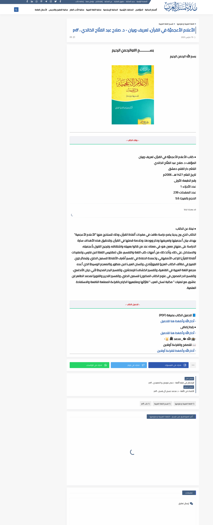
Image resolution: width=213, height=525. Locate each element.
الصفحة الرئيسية (142, 2)
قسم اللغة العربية (166, 24)
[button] (169, 365)
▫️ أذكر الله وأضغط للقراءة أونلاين (176, 350)
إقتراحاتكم (99, 2)
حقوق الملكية (119, 2)
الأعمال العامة (41, 10)
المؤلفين (139, 10)
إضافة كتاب (80, 2)
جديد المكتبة (130, 2)
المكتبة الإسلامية (110, 10)
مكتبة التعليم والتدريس (58, 10)
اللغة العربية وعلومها (185, 24)
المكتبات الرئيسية (126, 10)
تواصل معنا (90, 2)
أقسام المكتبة (151, 10)
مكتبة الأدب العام (77, 10)
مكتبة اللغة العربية (93, 10)
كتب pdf (145, 395)
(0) (73, 37)
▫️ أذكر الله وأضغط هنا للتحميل (178, 321)
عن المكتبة (108, 2)
